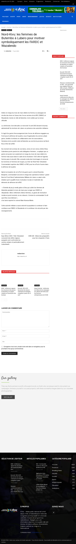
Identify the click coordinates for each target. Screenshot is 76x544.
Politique (5, 16)
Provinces (5, 21)
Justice (42, 16)
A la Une (9, 27)
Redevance (48, 1)
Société (12, 16)
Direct (25, 1)
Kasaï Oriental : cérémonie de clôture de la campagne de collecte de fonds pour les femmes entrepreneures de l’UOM (41, 292)
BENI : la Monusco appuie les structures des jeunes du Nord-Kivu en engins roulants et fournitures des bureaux (8, 292)
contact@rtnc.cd (36, 532)
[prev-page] (2, 299)
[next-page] (6, 299)
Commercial (56, 1)
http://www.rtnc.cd (21, 256)
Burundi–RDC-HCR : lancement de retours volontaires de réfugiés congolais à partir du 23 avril (24, 292)
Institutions (57, 16)
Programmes (39, 1)
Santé (24, 16)
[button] (72, 17)
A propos (20, 1)
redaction (8, 51)
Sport (18, 16)
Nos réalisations (65, 1)
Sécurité (48, 16)
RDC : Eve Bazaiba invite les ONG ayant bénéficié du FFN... (41, 465)
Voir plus (63, 107)
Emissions (31, 1)
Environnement (33, 16)
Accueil (3, 27)
